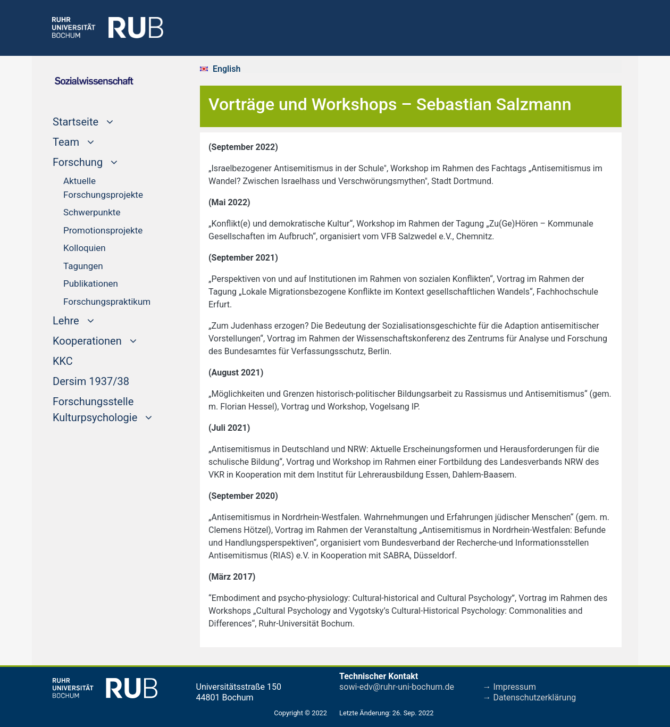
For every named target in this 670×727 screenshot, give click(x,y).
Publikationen (90, 283)
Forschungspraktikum (106, 301)
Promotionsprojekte (103, 230)
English (226, 69)
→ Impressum (509, 687)
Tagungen (83, 266)
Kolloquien (84, 248)
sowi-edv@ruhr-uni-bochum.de (396, 687)
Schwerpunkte (91, 212)
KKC (63, 360)
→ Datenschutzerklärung (529, 697)
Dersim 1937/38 (91, 380)
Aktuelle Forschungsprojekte (103, 188)
